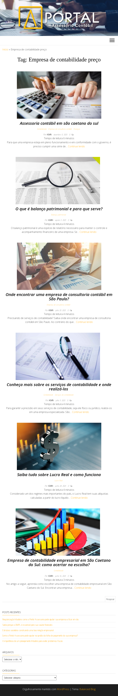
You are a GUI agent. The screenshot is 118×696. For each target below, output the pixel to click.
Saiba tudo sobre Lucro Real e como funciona (59, 474)
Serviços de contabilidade (64, 394)
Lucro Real (58, 480)
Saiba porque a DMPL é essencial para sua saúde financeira (27, 624)
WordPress (63, 689)
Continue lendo (76, 146)
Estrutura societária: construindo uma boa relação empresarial (28, 630)
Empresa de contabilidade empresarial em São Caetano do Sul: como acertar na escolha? (59, 562)
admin (49, 134)
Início (5, 49)
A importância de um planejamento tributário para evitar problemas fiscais (32, 641)
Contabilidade (41, 129)
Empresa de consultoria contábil (60, 129)
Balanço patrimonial (58, 214)
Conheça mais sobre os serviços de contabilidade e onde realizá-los (59, 387)
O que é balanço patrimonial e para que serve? (59, 209)
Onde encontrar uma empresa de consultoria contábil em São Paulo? (59, 297)
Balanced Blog (87, 689)
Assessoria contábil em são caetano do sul (59, 123)
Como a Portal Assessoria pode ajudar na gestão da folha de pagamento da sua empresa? (40, 635)
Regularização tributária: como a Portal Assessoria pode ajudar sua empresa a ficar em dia (40, 619)
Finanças (76, 129)
